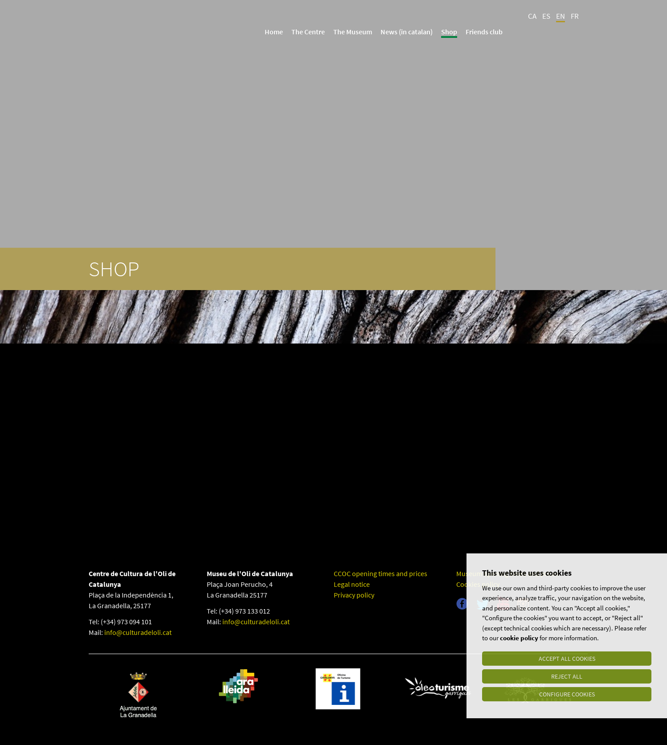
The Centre (308, 31)
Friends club (484, 31)
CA (532, 16)
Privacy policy (354, 594)
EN (560, 16)
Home (274, 31)
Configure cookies (567, 694)
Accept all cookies (567, 659)
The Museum (352, 31)
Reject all (566, 676)
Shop (449, 31)
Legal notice (352, 584)
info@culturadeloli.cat (138, 632)
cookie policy (519, 638)
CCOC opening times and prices (380, 573)
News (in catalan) (407, 31)
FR (575, 16)
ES (546, 16)
